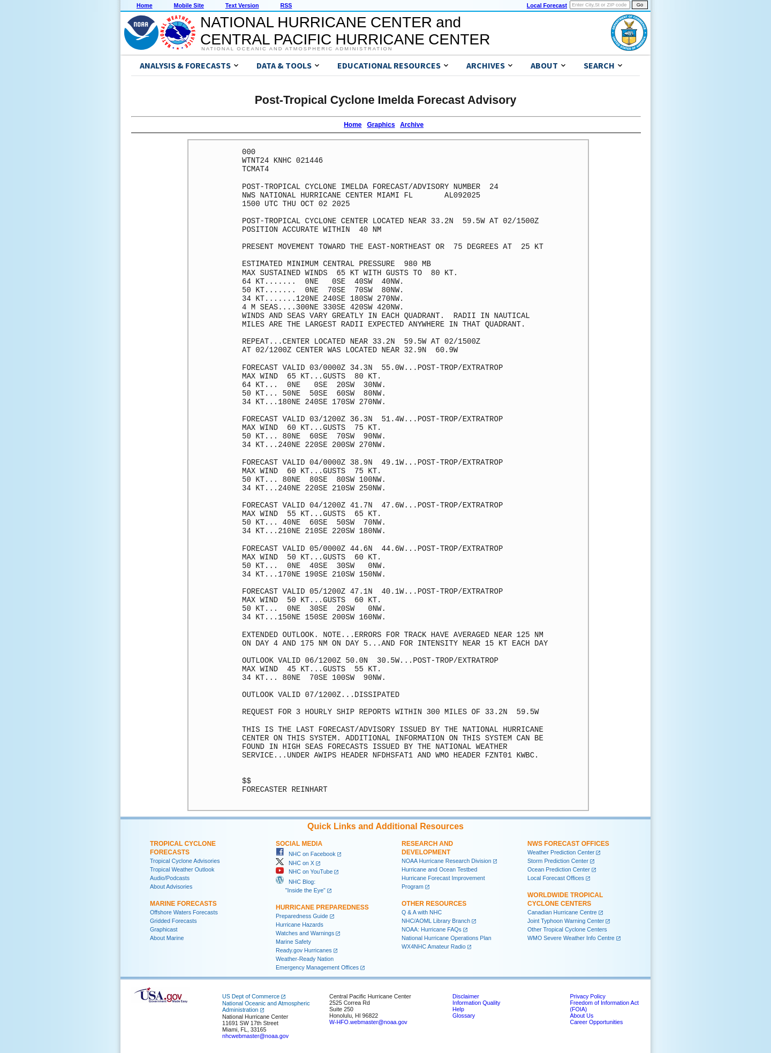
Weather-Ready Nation (305, 959)
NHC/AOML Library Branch (436, 921)
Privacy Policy (587, 996)
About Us (581, 1015)
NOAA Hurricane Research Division (447, 861)
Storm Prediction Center (557, 861)
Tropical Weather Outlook (182, 869)
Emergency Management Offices (317, 967)
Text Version (242, 5)
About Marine (167, 938)
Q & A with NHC (422, 912)
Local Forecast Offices (555, 878)
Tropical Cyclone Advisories (185, 861)
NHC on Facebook (306, 854)
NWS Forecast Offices (568, 843)
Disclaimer (465, 996)
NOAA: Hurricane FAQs (432, 929)
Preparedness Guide (302, 916)
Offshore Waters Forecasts (184, 912)
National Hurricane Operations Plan (447, 938)
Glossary (463, 1015)
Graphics (381, 124)
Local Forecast (547, 5)
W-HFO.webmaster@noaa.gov (368, 1022)
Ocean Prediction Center (558, 869)
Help (458, 1009)
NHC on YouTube (304, 871)
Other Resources (434, 903)
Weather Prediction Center (560, 852)
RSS (286, 5)
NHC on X (295, 863)
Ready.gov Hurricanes (304, 950)
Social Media (299, 843)
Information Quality (476, 1002)
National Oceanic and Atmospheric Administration (296, 48)
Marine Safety (293, 941)
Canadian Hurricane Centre (562, 912)
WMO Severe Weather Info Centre (571, 938)
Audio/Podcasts (170, 878)
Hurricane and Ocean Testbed (439, 869)
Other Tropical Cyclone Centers (567, 929)
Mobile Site (189, 5)
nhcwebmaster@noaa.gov (255, 1036)
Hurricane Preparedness (322, 907)
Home (145, 5)
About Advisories (171, 886)
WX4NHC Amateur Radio (434, 946)
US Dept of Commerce (250, 996)
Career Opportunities (596, 1022)
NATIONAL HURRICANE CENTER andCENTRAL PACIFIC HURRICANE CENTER (345, 31)
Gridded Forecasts (173, 921)
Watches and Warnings (305, 933)
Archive (412, 124)
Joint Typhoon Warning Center (565, 921)
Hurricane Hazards (299, 924)
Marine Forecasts (183, 903)
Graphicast (164, 929)
